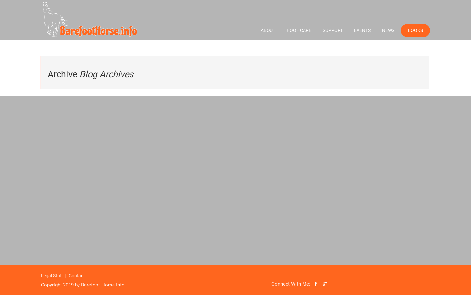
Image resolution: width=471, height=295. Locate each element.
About (268, 30)
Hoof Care (299, 30)
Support (333, 30)
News (388, 30)
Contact (77, 275)
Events (362, 30)
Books (415, 30)
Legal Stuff (52, 275)
